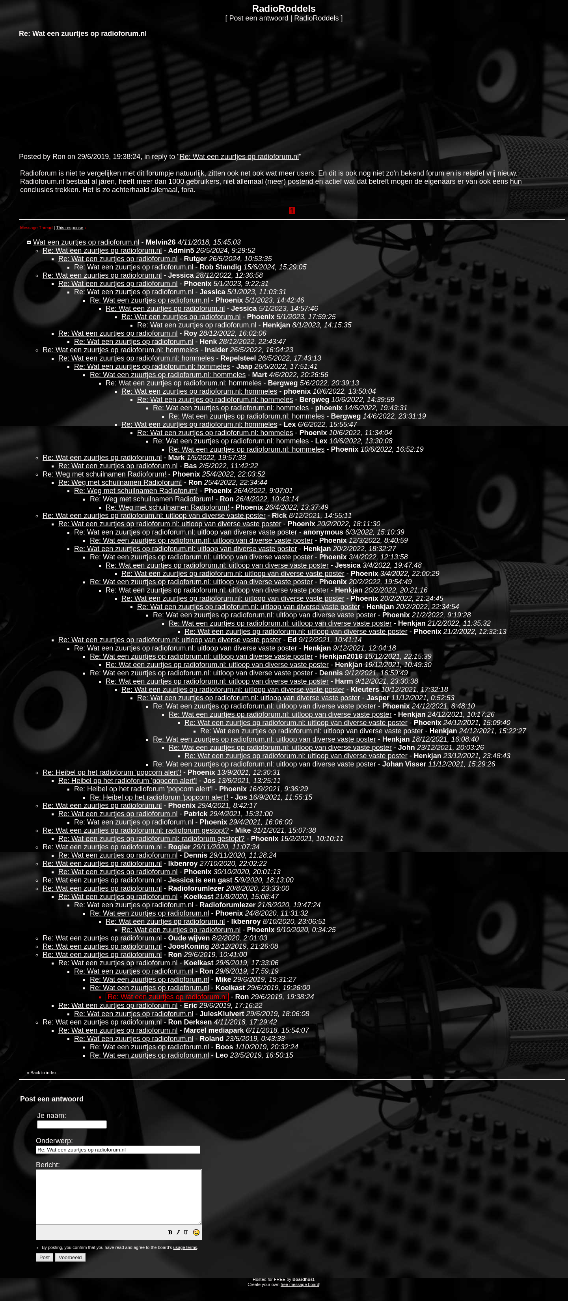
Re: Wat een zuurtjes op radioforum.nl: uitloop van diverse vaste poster (154, 516)
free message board (300, 1295)
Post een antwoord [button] (259, 18)
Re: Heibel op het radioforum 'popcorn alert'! (112, 772)
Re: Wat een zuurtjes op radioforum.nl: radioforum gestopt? (136, 830)
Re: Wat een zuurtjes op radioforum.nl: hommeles (121, 350)
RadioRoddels (316, 18)
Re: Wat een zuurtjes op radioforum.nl (239, 157)
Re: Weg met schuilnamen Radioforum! (104, 474)
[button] (190, 1244)
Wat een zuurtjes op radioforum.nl (86, 242)
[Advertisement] (78, 94)
